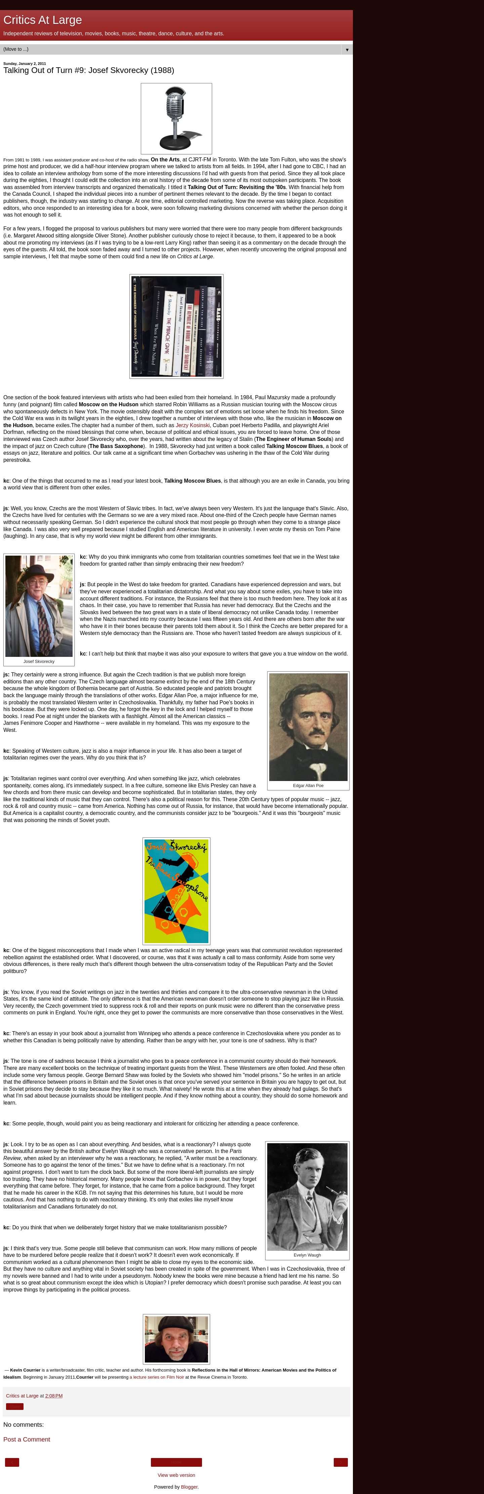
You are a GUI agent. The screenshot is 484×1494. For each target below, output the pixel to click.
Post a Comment (26, 1439)
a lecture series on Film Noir (157, 1377)
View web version (176, 1475)
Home (176, 1462)
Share (14, 1406)
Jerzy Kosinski (193, 425)
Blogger (189, 1487)
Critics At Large (42, 19)
